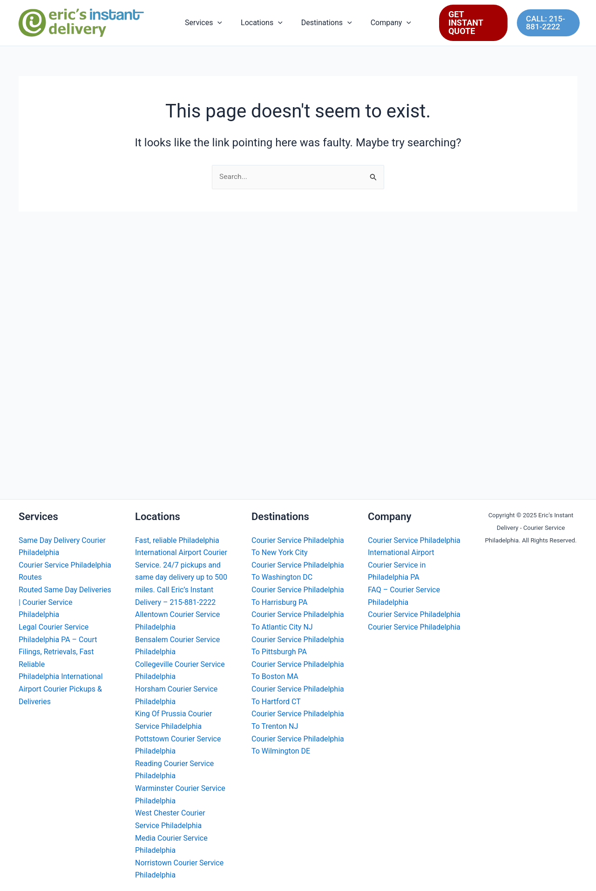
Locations (263, 22)
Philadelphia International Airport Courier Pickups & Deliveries (61, 690)
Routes (30, 580)
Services (209, 22)
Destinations (324, 22)
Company (385, 22)
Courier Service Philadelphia (65, 567)
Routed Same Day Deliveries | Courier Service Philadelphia (65, 605)
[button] (223, 22)
